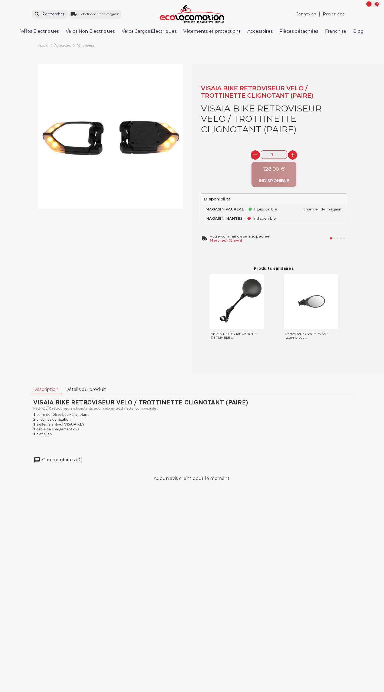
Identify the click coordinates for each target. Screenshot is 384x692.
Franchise (335, 31)
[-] (255, 155)
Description (46, 389)
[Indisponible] (273, 174)
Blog (358, 31)
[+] (292, 155)
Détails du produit (85, 389)
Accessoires (260, 31)
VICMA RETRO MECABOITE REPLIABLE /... (234, 336)
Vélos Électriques (39, 31)
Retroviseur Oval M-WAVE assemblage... (307, 336)
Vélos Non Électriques (90, 31)
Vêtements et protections (211, 31)
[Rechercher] (50, 14)
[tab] (46, 389)
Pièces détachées (298, 31)
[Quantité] (274, 154)
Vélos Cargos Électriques (149, 31)
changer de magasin (323, 209)
